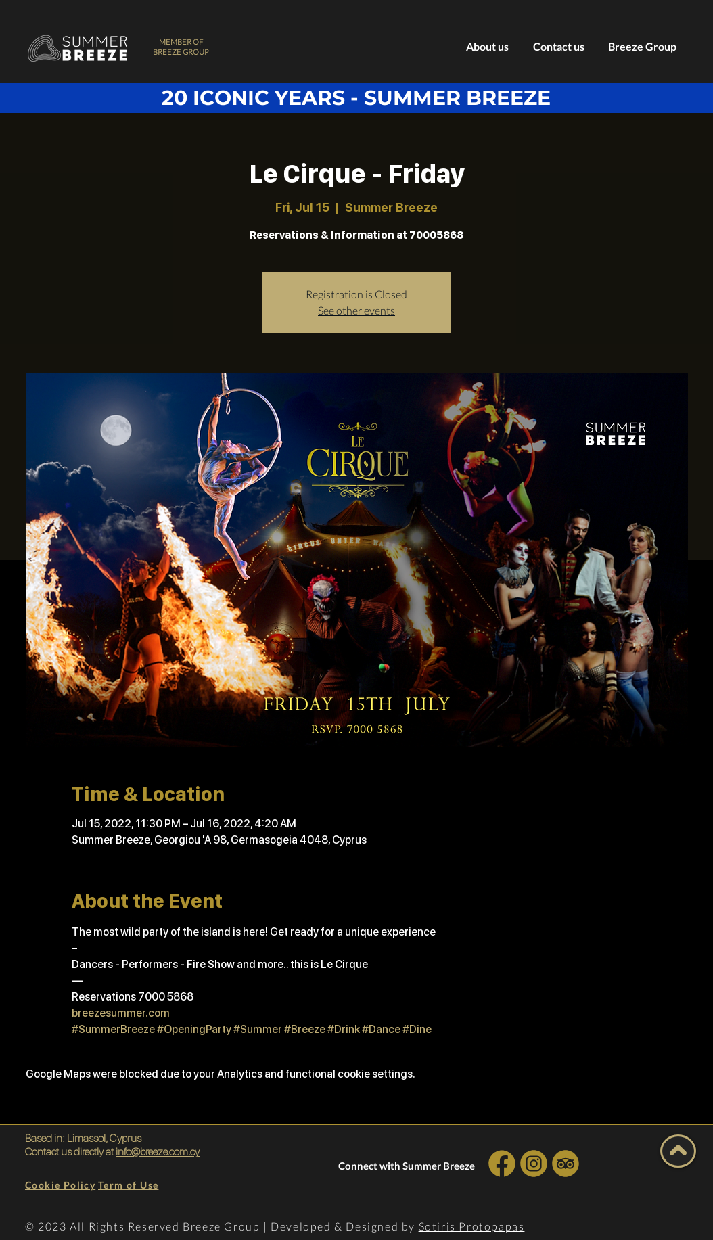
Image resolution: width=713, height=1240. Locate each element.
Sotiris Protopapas (472, 1226)
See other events (356, 310)
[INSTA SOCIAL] (533, 1163)
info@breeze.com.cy (158, 1151)
